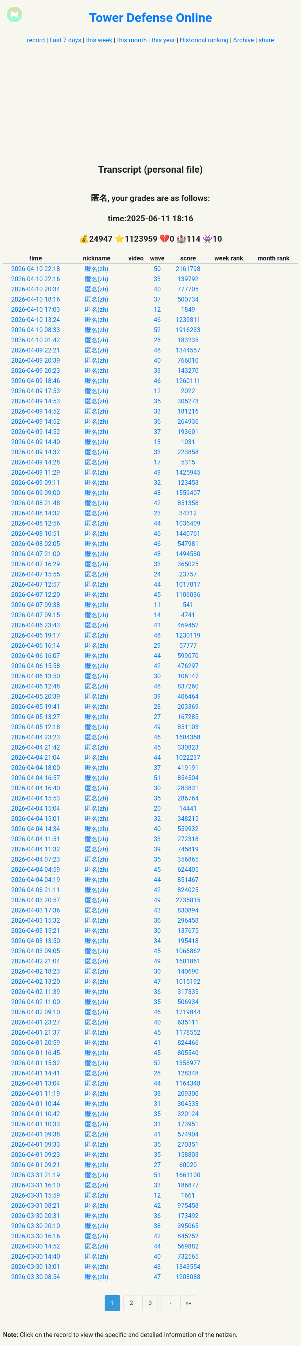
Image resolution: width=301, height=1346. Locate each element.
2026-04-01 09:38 (35, 1134)
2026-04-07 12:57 (35, 584)
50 (157, 269)
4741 (188, 615)
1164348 (188, 1083)
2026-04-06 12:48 (35, 686)
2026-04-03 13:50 (35, 941)
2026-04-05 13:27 (35, 717)
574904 (188, 1134)
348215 (188, 818)
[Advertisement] (150, 100)
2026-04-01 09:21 (35, 1165)
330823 (188, 747)
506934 (188, 1002)
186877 (188, 1185)
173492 (188, 1216)
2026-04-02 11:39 (35, 991)
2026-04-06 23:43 (35, 625)
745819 (188, 849)
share (266, 40)
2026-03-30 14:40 (35, 1256)
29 (157, 645)
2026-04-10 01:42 (35, 340)
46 (157, 319)
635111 (188, 1022)
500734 (188, 299)
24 (157, 574)
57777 (188, 645)
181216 (188, 411)
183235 (188, 340)
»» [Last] (188, 1302)
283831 (188, 788)
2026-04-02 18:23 (35, 971)
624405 (188, 869)
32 (157, 482)
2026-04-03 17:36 (35, 910)
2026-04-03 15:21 (35, 930)
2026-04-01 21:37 (35, 1032)
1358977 (188, 1063)
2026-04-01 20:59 (35, 1042)
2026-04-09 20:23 (35, 370)
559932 (188, 829)
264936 (188, 421)
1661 (188, 1195)
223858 (188, 452)
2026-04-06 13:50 (35, 676)
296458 (188, 920)
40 (157, 289)
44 (157, 523)
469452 (188, 625)
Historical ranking (204, 40)
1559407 (188, 493)
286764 (188, 798)
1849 (188, 309)
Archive (243, 40)
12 (157, 309)
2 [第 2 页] (131, 1302)
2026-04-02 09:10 (35, 1012)
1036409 (188, 523)
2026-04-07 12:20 (35, 594)
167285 (188, 717)
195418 (188, 941)
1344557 (188, 350)
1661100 (188, 1175)
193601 (188, 431)
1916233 (188, 330)
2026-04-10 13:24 (35, 319)
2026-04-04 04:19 (35, 879)
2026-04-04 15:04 (35, 808)
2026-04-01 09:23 (35, 1154)
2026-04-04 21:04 (35, 757)
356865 (188, 859)
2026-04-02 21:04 (35, 961)
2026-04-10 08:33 (35, 330)
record (36, 40)
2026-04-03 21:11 (35, 890)
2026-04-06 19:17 (35, 635)
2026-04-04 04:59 (35, 869)
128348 (188, 1073)
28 (157, 340)
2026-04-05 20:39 (35, 696)
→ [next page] (169, 1302)
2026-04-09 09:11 (35, 482)
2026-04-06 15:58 (35, 666)
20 (157, 808)
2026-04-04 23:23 (35, 737)
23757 (188, 574)
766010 (188, 360)
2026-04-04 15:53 (35, 798)
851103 (188, 727)
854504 (188, 778)
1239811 (188, 319)
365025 (188, 564)
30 (157, 676)
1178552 (188, 1032)
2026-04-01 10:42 (35, 1114)
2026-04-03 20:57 (35, 900)
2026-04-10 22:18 (35, 269)
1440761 (188, 533)
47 (157, 981)
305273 (188, 401)
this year (163, 40)
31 (157, 1104)
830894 (188, 910)
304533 (188, 1104)
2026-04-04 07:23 (35, 859)
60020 (188, 1165)
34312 (188, 513)
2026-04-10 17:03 (35, 309)
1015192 (188, 981)
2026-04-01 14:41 (35, 1073)
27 (157, 717)
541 (188, 605)
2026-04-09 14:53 (35, 401)
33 (157, 279)
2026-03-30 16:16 (35, 1236)
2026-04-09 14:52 (35, 411)
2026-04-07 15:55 (35, 574)
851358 (188, 503)
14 (157, 615)
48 (157, 350)
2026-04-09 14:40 (35, 442)
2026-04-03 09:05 (35, 951)
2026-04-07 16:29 (35, 564)
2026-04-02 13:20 (35, 981)
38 (157, 1093)
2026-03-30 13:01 (35, 1266)
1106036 (188, 594)
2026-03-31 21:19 (35, 1175)
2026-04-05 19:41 (35, 706)
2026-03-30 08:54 (35, 1277)
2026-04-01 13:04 (35, 1083)
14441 (188, 808)
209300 (188, 1093)
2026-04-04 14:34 (35, 829)
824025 (188, 890)
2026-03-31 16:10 (35, 1185)
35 (157, 401)
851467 (188, 879)
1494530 (188, 554)
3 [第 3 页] (150, 1302)
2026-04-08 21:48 (35, 503)
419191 (188, 767)
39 (157, 696)
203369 (188, 706)
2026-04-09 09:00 (35, 493)
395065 (188, 1226)
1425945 (188, 472)
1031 (188, 442)
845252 (188, 1236)
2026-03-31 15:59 (35, 1195)
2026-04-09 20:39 (35, 360)
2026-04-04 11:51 (35, 839)
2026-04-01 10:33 (35, 1124)
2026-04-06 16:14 (35, 645)
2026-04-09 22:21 (35, 350)
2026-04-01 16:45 (35, 1053)
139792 (188, 279)
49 (157, 472)
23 (157, 513)
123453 (188, 482)
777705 (188, 289)
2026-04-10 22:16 (35, 279)
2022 (188, 391)
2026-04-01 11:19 (35, 1093)
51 (157, 778)
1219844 (188, 1012)
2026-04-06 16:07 (35, 655)
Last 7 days (65, 40)
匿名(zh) (97, 269)
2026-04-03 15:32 (35, 920)
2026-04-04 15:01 (35, 818)
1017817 (188, 584)
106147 (188, 676)
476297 (188, 666)
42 (157, 503)
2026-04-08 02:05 (35, 543)
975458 (188, 1205)
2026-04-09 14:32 (35, 452)
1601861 (188, 961)
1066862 (188, 951)
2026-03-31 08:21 (35, 1205)
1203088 (188, 1277)
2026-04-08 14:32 (35, 513)
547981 (188, 543)
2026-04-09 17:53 (35, 391)
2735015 (188, 900)
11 (157, 605)
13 (157, 442)
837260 (188, 686)
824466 (188, 1042)
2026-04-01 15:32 (35, 1063)
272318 (188, 839)
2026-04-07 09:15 (35, 615)
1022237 (188, 757)
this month (132, 40)
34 (157, 941)
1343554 (188, 1266)
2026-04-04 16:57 (35, 778)
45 (157, 594)
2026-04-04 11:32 (35, 849)
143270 (188, 370)
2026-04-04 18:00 (35, 767)
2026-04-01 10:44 (35, 1104)
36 (157, 421)
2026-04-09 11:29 (35, 472)
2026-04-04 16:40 (35, 788)
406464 (188, 696)
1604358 (188, 737)
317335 (188, 991)
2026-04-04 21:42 (35, 747)
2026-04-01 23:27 (35, 1022)
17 (157, 462)
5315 (188, 462)
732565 (188, 1256)
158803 (188, 1154)
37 (157, 299)
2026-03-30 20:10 (35, 1226)
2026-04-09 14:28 (35, 462)
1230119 (188, 635)
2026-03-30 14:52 (35, 1246)
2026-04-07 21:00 (35, 554)
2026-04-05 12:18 (35, 727)
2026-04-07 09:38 (35, 605)
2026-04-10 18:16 (35, 299)
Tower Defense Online (150, 17)
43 (157, 910)
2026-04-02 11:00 (35, 1002)
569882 (188, 1246)
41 (157, 625)
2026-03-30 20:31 (35, 1216)
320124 (188, 1114)
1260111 (188, 381)
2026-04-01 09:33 (35, 1144)
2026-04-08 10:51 (35, 533)
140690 (188, 971)
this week (99, 40)
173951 (188, 1124)
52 (157, 330)
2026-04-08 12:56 (35, 523)
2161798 (188, 269)
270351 (188, 1144)
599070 (188, 655)
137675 (188, 930)
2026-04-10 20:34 (35, 289)
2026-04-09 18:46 (35, 381)
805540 (188, 1053)
